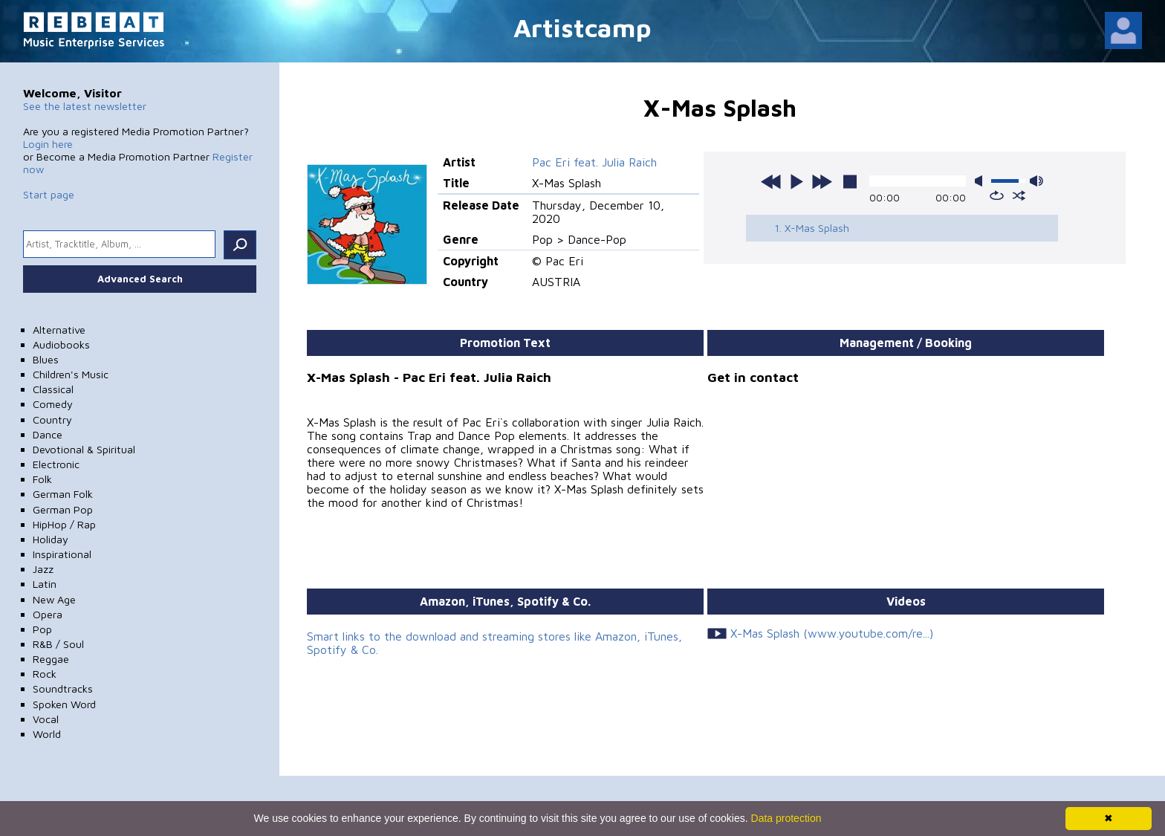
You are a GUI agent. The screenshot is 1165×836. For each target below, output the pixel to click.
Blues (46, 359)
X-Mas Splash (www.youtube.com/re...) (831, 633)
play (796, 181)
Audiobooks (61, 344)
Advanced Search (140, 279)
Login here (48, 143)
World (47, 734)
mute (981, 181)
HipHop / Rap (64, 524)
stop (850, 181)
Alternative (59, 329)
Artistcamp (582, 27)
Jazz (43, 569)
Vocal (46, 719)
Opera (47, 614)
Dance (47, 434)
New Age (54, 599)
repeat (996, 195)
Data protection (786, 818)
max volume (1036, 181)
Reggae (51, 658)
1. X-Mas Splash (811, 227)
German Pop (63, 509)
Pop (42, 629)
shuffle (1019, 195)
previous (771, 181)
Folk (42, 479)
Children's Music (70, 374)
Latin (44, 583)
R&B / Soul (58, 644)
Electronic (56, 464)
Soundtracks (63, 688)
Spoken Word (64, 704)
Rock (44, 673)
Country (52, 419)
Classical (53, 389)
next (821, 181)
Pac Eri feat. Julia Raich (594, 162)
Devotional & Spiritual (84, 449)
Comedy (53, 404)
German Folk (63, 493)
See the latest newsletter (84, 106)
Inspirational (62, 554)
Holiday (50, 539)
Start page (48, 194)
